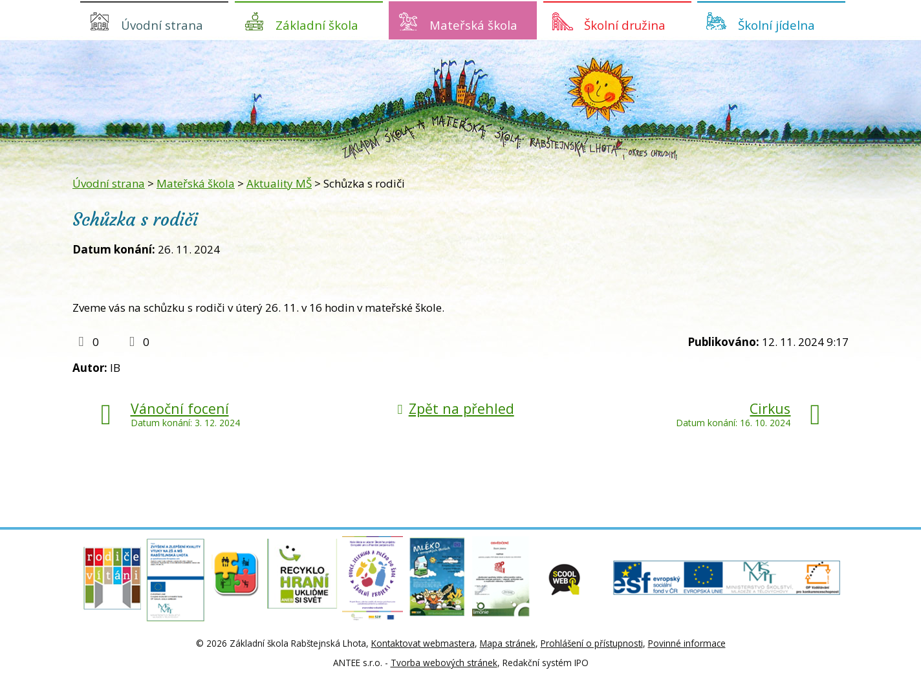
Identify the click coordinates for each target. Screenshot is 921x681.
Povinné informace (687, 643)
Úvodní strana (162, 25)
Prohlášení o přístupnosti (592, 643)
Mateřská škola (473, 25)
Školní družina (625, 25)
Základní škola (317, 25)
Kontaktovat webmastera (423, 643)
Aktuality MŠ (279, 183)
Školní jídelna (776, 25)
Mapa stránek (508, 643)
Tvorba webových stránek (444, 662)
